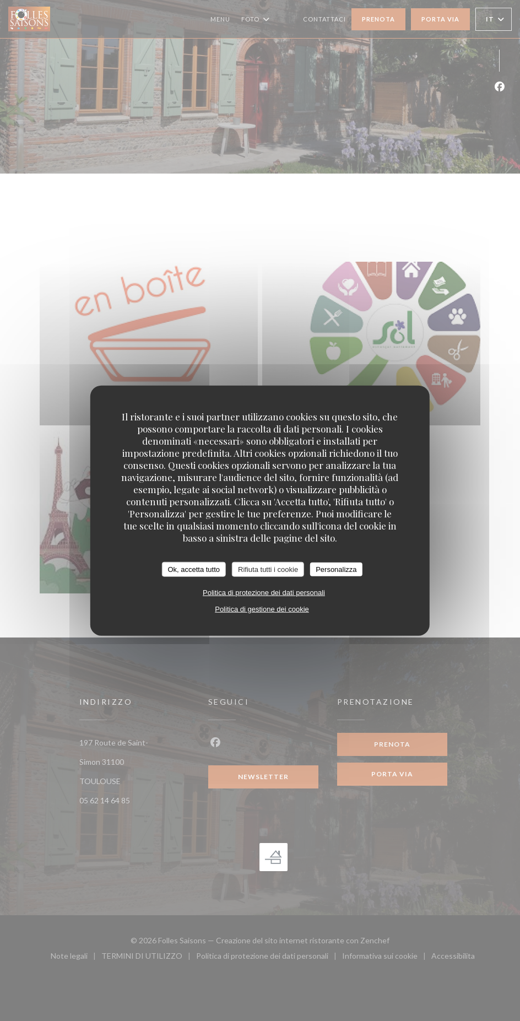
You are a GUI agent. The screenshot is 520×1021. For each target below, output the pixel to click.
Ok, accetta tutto (193, 569)
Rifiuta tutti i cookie (268, 569)
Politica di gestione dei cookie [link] (262, 609)
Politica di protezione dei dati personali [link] (264, 592)
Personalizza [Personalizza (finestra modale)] (336, 569)
